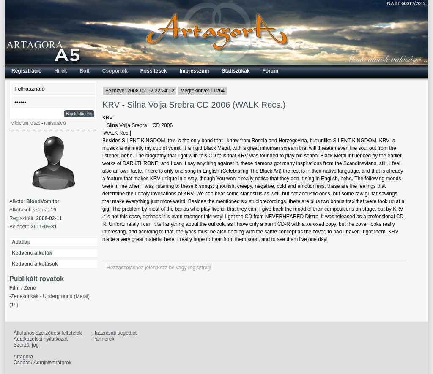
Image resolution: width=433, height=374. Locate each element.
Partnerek (103, 339)
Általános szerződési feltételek (48, 333)
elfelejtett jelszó (25, 123)
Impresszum (194, 71)
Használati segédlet (114, 333)
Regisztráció (26, 71)
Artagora (23, 357)
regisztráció (55, 123)
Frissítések (153, 71)
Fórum (270, 71)
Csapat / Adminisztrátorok (42, 363)
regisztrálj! (199, 268)
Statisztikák (235, 71)
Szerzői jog (26, 345)
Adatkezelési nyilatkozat (41, 339)
